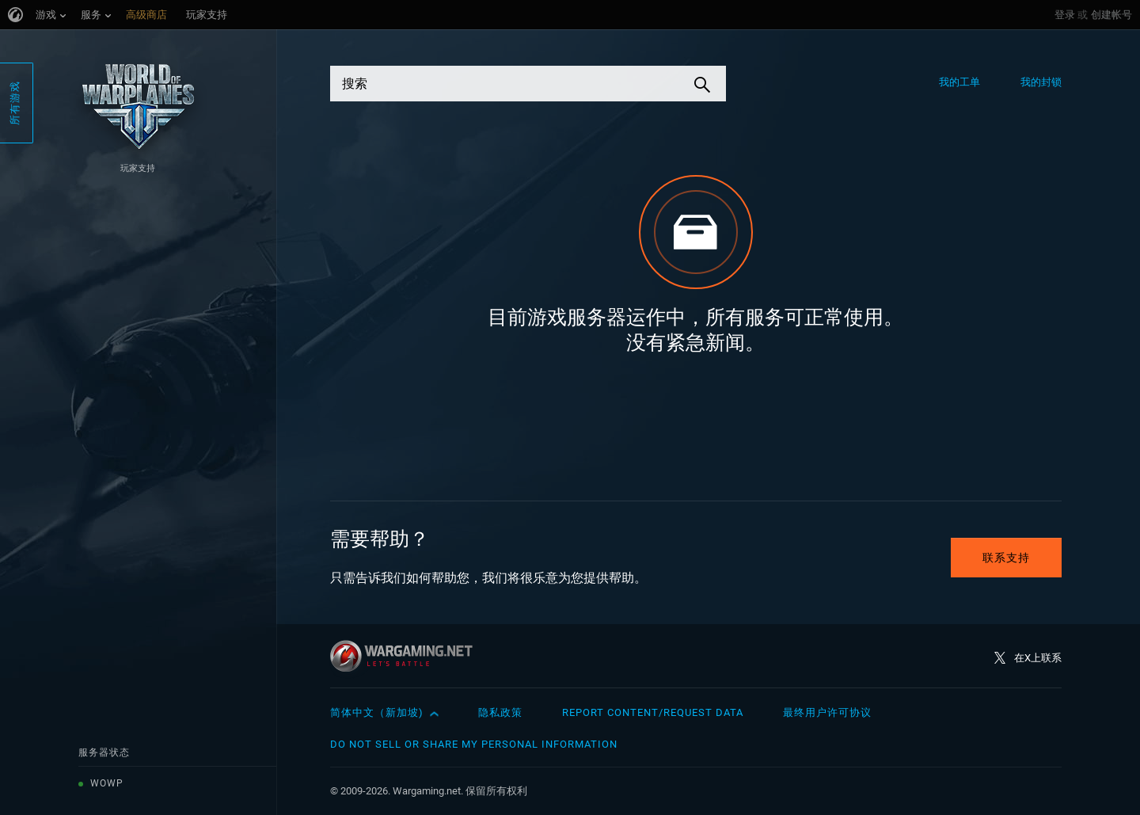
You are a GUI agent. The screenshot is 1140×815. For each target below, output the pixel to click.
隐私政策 (500, 712)
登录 (1064, 15)
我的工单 (959, 82)
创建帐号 (1111, 15)
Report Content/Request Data (652, 712)
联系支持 (1006, 557)
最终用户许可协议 (827, 712)
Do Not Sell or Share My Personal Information (474, 744)
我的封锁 (1041, 82)
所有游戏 (15, 103)
